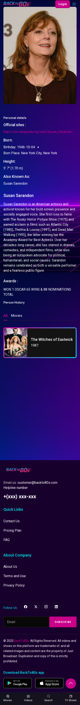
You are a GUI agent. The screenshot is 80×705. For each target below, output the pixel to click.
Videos (28, 698)
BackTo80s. (22, 640)
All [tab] (5, 316)
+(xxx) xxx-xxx (19, 496)
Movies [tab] (16, 316)
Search (48, 698)
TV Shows (71, 698)
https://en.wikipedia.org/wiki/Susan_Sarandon (37, 132)
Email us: (30, 483)
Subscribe (63, 622)
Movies (7, 698)
